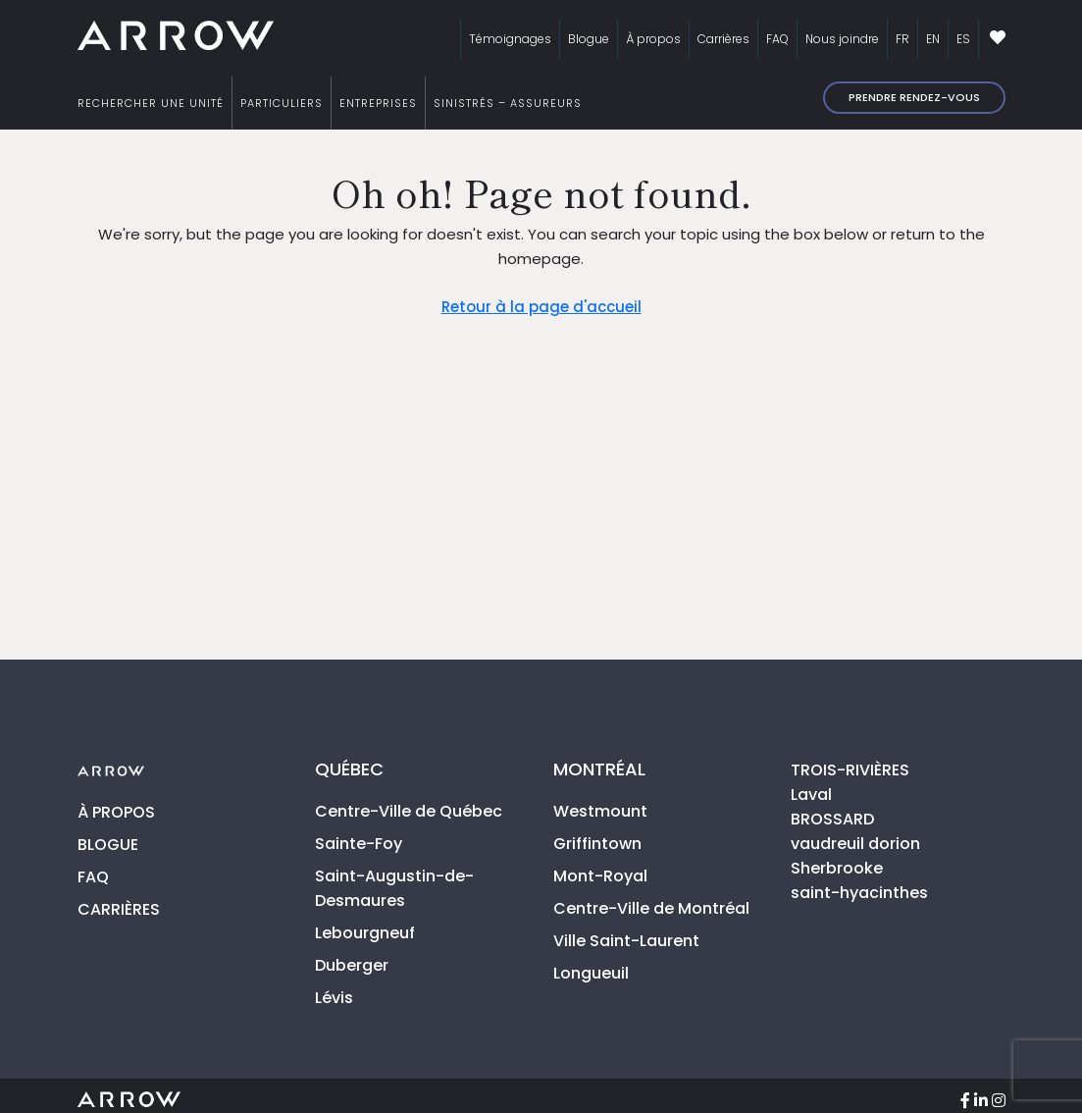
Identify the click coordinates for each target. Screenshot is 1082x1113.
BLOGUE (107, 844)
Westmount (600, 811)
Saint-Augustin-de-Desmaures (394, 888)
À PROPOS (116, 812)
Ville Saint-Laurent (626, 940)
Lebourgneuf (365, 933)
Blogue (588, 38)
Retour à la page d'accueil (541, 306)
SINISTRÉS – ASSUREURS (508, 103)
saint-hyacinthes (859, 892)
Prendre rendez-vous (914, 97)
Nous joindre (842, 38)
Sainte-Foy (358, 843)
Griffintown (597, 843)
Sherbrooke (837, 868)
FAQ (777, 38)
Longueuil (591, 973)
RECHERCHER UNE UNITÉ (150, 103)
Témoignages (510, 38)
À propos (653, 38)
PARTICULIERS (281, 103)
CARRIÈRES (118, 909)
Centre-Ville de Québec (408, 811)
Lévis (334, 997)
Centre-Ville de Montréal (651, 908)
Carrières (723, 38)
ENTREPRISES (378, 103)
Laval (811, 794)
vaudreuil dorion (855, 843)
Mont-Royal (600, 876)
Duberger (351, 965)
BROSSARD (832, 819)
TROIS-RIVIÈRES (850, 770)
